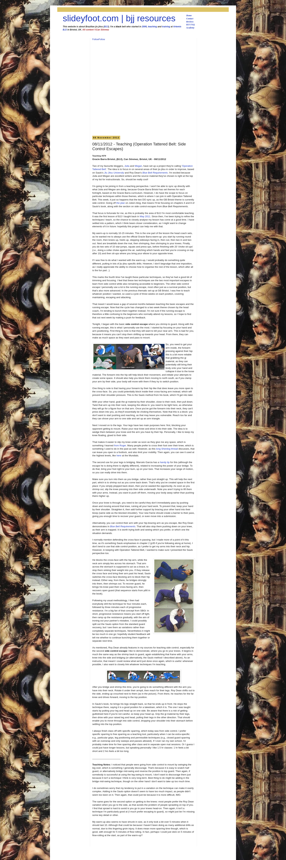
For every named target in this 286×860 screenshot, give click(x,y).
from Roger (120, 445)
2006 (144, 26)
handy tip (165, 462)
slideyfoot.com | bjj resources (119, 18)
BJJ (106, 26)
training (166, 26)
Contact (189, 18)
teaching (152, 26)
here (119, 455)
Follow (95, 39)
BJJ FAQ (190, 24)
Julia (126, 166)
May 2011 (145, 216)
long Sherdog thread (167, 448)
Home (189, 15)
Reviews (190, 21)
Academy (190, 27)
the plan (120, 203)
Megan (138, 166)
